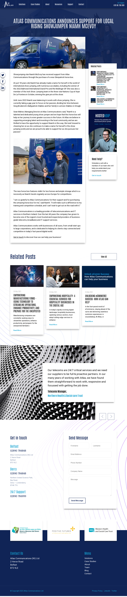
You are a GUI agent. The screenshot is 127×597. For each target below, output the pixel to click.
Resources (58, 4)
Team (87, 568)
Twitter (114, 592)
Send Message (77, 501)
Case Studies (35, 4)
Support (70, 4)
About (47, 4)
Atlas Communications (8, 4)
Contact (81, 4)
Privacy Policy (97, 592)
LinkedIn (107, 592)
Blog (86, 571)
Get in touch (18, 237)
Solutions (22, 4)
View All (104, 256)
